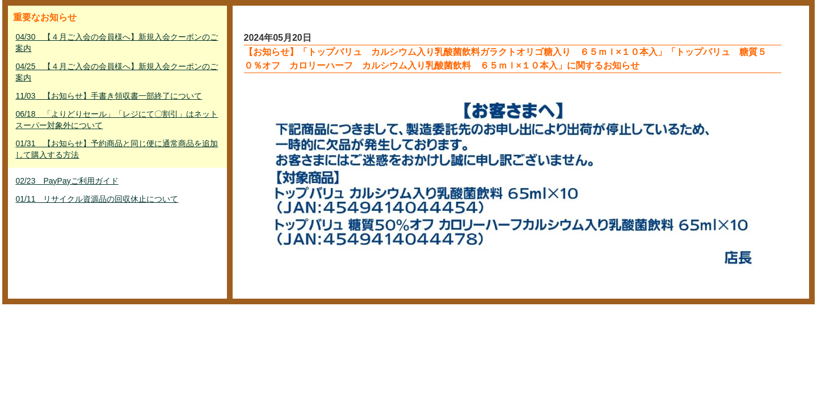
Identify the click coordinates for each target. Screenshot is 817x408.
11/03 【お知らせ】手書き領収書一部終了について (108, 95)
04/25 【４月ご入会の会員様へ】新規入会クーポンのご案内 (116, 72)
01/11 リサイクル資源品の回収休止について (96, 198)
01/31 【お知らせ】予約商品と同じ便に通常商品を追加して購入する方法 (116, 149)
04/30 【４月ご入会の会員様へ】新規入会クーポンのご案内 (116, 42)
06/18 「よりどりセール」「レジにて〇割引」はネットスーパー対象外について (116, 119)
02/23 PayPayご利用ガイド (66, 180)
